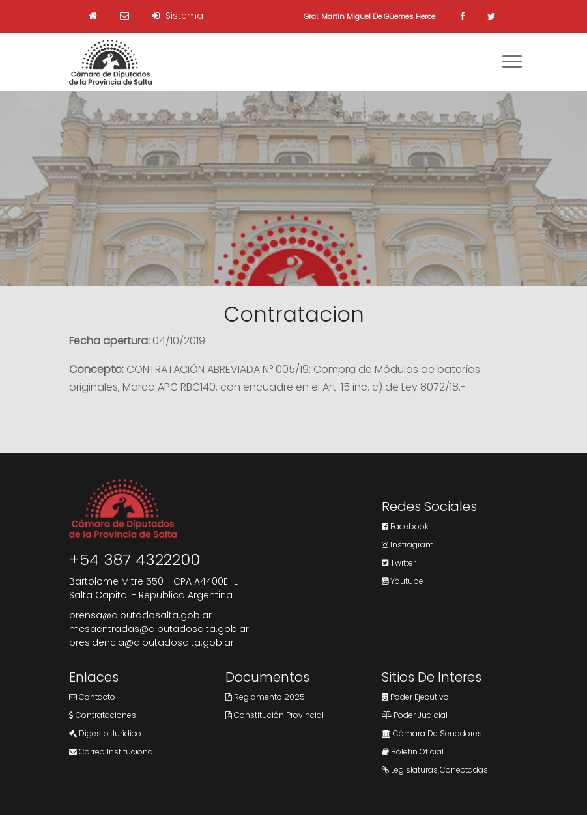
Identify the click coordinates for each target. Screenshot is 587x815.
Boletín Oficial (413, 751)
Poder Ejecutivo (415, 696)
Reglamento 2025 (265, 696)
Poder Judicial (415, 715)
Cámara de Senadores (432, 733)
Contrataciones (102, 715)
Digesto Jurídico (105, 733)
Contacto (92, 696)
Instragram (408, 544)
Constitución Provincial (274, 715)
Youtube (402, 581)
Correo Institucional (112, 751)
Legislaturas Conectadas (435, 769)
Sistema (177, 15)
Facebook (405, 526)
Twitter (399, 562)
